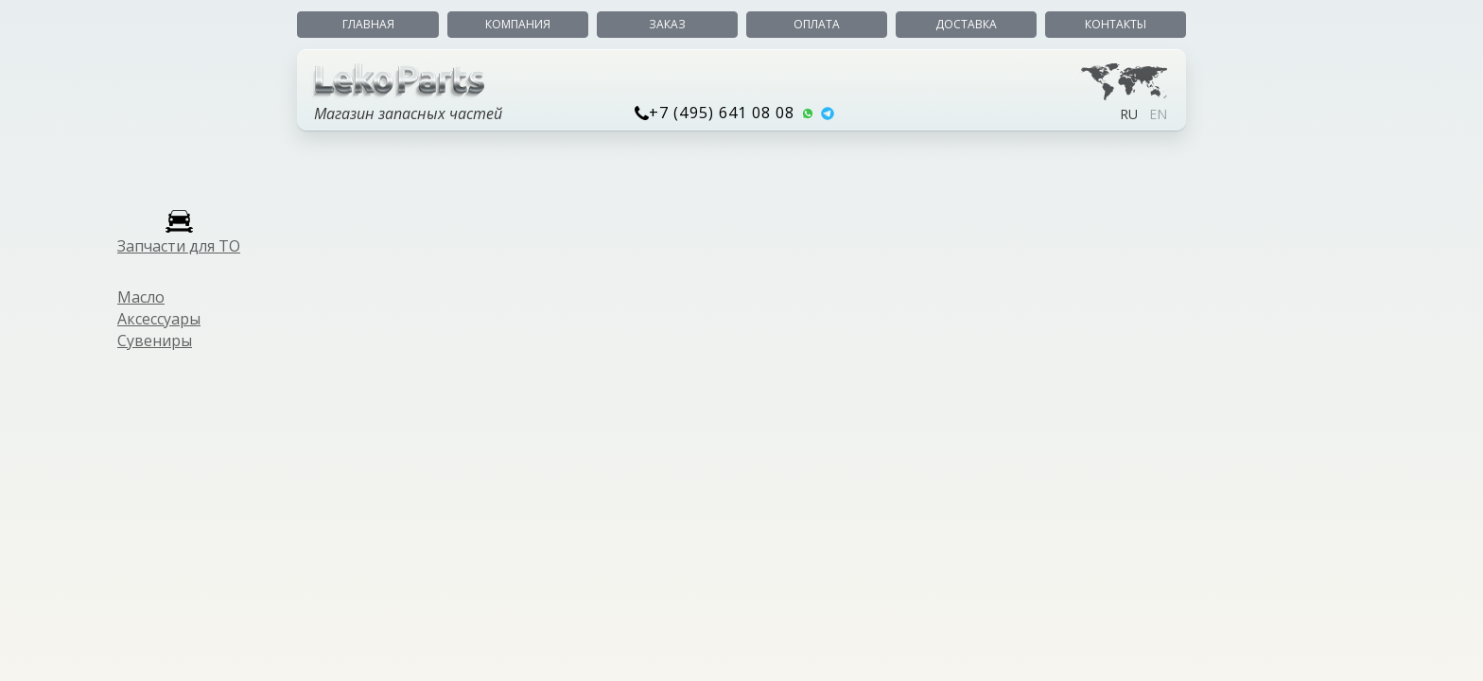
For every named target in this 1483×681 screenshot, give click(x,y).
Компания (517, 24)
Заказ (667, 24)
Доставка (966, 24)
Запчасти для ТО (178, 246)
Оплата (817, 24)
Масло (141, 297)
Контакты (1115, 24)
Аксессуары (159, 318)
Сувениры (154, 340)
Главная (368, 24)
